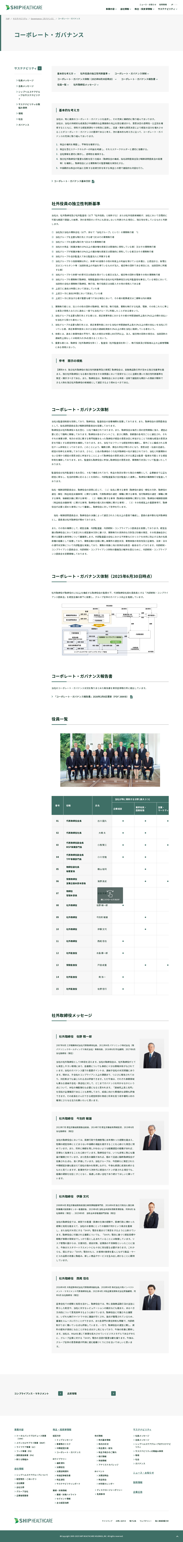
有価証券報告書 (64, 1475)
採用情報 (163, 4)
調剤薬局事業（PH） (25, 1455)
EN (176, 4)
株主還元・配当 (105, 1448)
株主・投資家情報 (143, 9)
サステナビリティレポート (68, 1483)
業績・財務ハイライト (67, 1494)
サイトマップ (107, 1521)
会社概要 (20, 1483)
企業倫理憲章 (22, 1495)
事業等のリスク (64, 1444)
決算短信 (61, 1467)
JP (172, 4)
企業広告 (137, 1492)
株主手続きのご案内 (107, 1452)
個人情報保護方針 (162, 1521)
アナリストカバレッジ (108, 1464)
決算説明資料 (63, 1471)
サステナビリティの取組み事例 (29, 106)
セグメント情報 (64, 1498)
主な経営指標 (63, 1502)
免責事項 (101, 1494)
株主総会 (102, 1479)
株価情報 (102, 1460)
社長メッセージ (26, 80)
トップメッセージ (65, 1439)
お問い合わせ (121, 1521)
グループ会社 (22, 1491)
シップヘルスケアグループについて (32, 1474)
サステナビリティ (166, 9)
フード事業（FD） (24, 1451)
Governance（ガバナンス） (43, 19)
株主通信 (61, 1479)
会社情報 (124, 9)
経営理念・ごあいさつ (26, 1479)
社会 (20, 119)
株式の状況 (103, 1444)
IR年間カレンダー (106, 1483)
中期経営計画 (63, 1448)
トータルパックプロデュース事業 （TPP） (31, 1437)
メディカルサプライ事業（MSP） (31, 1442)
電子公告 (132, 1521)
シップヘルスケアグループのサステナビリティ (29, 95)
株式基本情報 (104, 1439)
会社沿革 (20, 1487)
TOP (8, 19)
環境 (20, 113)
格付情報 (102, 1456)
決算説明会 (103, 1475)
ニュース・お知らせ (148, 4)
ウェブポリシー (146, 1521)
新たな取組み (22, 1459)
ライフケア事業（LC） (26, 1447)
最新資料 (61, 1463)
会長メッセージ (26, 86)
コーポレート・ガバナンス (69, 19)
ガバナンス (23, 124)
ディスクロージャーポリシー (109, 1489)
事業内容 (110, 9)
